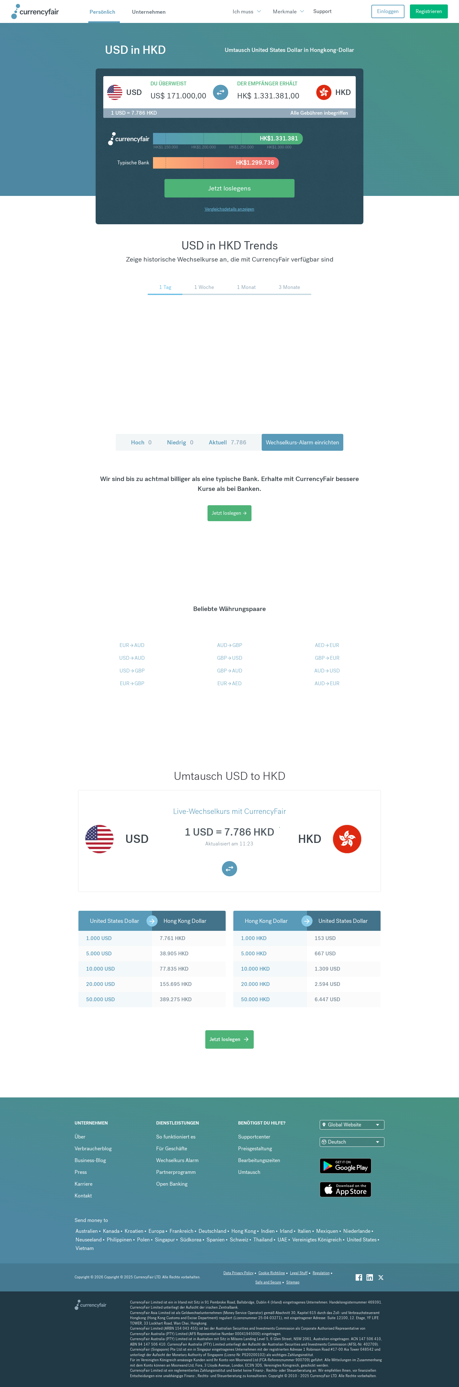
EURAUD (132, 645)
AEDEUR (327, 645)
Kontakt (83, 1195)
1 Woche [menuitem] (204, 287)
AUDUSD (327, 670)
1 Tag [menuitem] (165, 287)
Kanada (111, 1231)
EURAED (229, 683)
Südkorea (190, 1239)
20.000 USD (100, 984)
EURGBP (132, 683)
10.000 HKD (255, 969)
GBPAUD (229, 670)
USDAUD (132, 658)
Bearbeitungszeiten (259, 1160)
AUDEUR (327, 683)
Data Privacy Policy (238, 1273)
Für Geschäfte (171, 1148)
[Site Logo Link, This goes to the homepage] (47, 11)
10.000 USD (100, 969)
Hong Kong (243, 1231)
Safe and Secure (268, 1282)
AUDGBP (229, 645)
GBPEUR (327, 658)
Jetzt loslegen (229, 513)
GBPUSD (229, 658)
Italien (304, 1231)
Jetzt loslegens (229, 188)
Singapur (165, 1239)
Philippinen (119, 1239)
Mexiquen (327, 1231)
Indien (268, 1231)
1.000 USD (99, 938)
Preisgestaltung (255, 1148)
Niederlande (356, 1231)
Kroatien (134, 1231)
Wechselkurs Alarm (177, 1160)
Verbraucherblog (93, 1148)
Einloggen (388, 11)
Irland (286, 1231)
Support (322, 11)
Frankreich (181, 1231)
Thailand (263, 1239)
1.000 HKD (253, 938)
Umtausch (249, 1172)
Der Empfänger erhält (267, 83)
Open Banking (171, 1184)
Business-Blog (90, 1160)
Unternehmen (149, 11)
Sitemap (292, 1282)
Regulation (321, 1273)
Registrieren (429, 11)
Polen (143, 1239)
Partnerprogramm (176, 1172)
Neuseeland (89, 1239)
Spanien (216, 1239)
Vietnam (85, 1248)
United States (361, 1239)
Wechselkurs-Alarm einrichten (302, 442)
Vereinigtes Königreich (317, 1239)
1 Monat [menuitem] (246, 287)
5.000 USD (99, 953)
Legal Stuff (299, 1273)
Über (80, 1136)
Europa (156, 1231)
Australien (87, 1231)
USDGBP (132, 670)
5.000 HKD (253, 953)
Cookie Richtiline (272, 1273)
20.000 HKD (255, 984)
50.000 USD (100, 999)
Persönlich (102, 11)
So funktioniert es (175, 1136)
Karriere (83, 1184)
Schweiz (239, 1239)
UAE (282, 1239)
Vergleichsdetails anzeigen (229, 209)
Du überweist (168, 83)
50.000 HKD (255, 999)
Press (81, 1172)
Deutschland (212, 1231)
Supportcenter (254, 1136)
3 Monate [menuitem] (289, 287)
